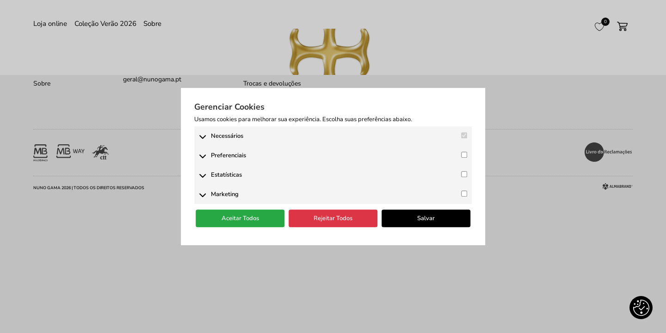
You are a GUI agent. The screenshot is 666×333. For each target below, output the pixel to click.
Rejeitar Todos (333, 218)
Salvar (426, 218)
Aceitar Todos (240, 218)
